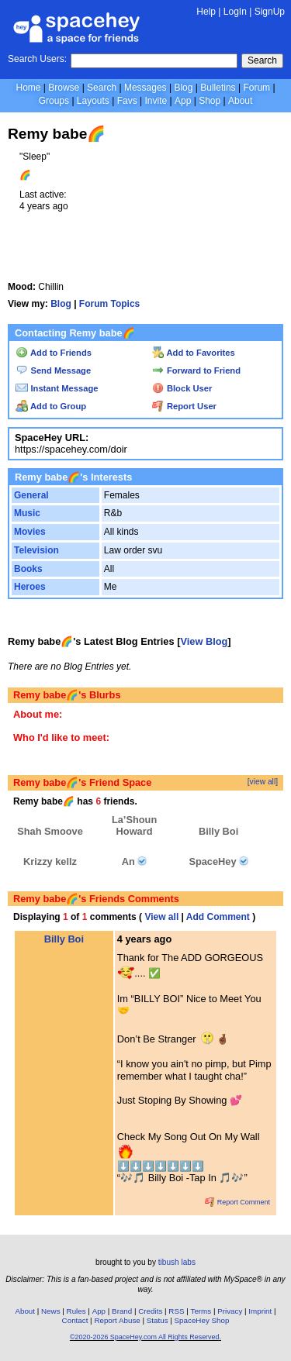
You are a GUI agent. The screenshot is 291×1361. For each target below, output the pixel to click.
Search (262, 60)
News (51, 1311)
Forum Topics (109, 303)
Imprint (260, 1311)
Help (206, 11)
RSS (176, 1311)
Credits (150, 1311)
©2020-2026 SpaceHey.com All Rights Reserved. (145, 1337)
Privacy (229, 1311)
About (240, 100)
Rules (76, 1311)
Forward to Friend (196, 370)
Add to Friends (54, 352)
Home (28, 87)
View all (161, 916)
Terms (201, 1311)
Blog (183, 87)
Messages (145, 87)
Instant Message (57, 388)
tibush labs (177, 1262)
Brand (122, 1311)
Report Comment (237, 1202)
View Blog (203, 641)
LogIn (235, 11)
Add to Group (51, 406)
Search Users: (37, 58)
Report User (184, 406)
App (183, 100)
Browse (63, 87)
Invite (155, 100)
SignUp (270, 11)
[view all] (263, 781)
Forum (256, 87)
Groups (54, 100)
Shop (209, 100)
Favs (127, 100)
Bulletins (217, 87)
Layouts (93, 100)
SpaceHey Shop (202, 1320)
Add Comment (218, 916)
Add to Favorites (193, 352)
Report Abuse (117, 1320)
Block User (182, 388)
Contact (75, 1320)
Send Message (53, 370)
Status (157, 1320)
